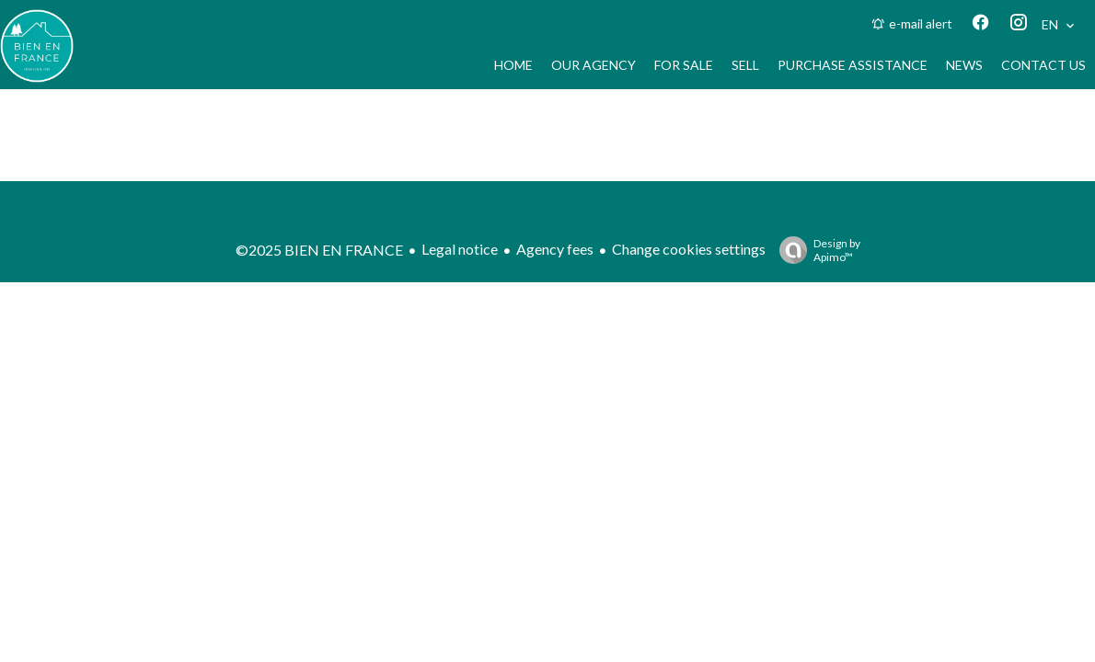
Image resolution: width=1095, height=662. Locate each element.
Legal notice (459, 248)
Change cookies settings (689, 248)
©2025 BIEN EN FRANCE (319, 249)
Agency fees (555, 248)
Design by (815, 250)
